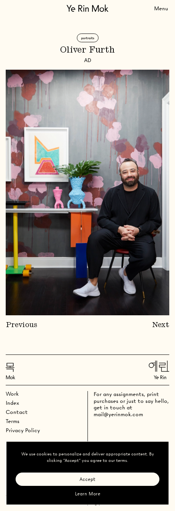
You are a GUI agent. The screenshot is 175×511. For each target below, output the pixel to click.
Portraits (87, 38)
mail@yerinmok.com (118, 414)
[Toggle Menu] (161, 8)
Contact (17, 412)
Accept (87, 479)
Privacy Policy (23, 430)
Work (12, 394)
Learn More (87, 494)
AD (87, 60)
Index (12, 403)
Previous (21, 325)
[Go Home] (87, 8)
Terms (12, 421)
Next (160, 325)
